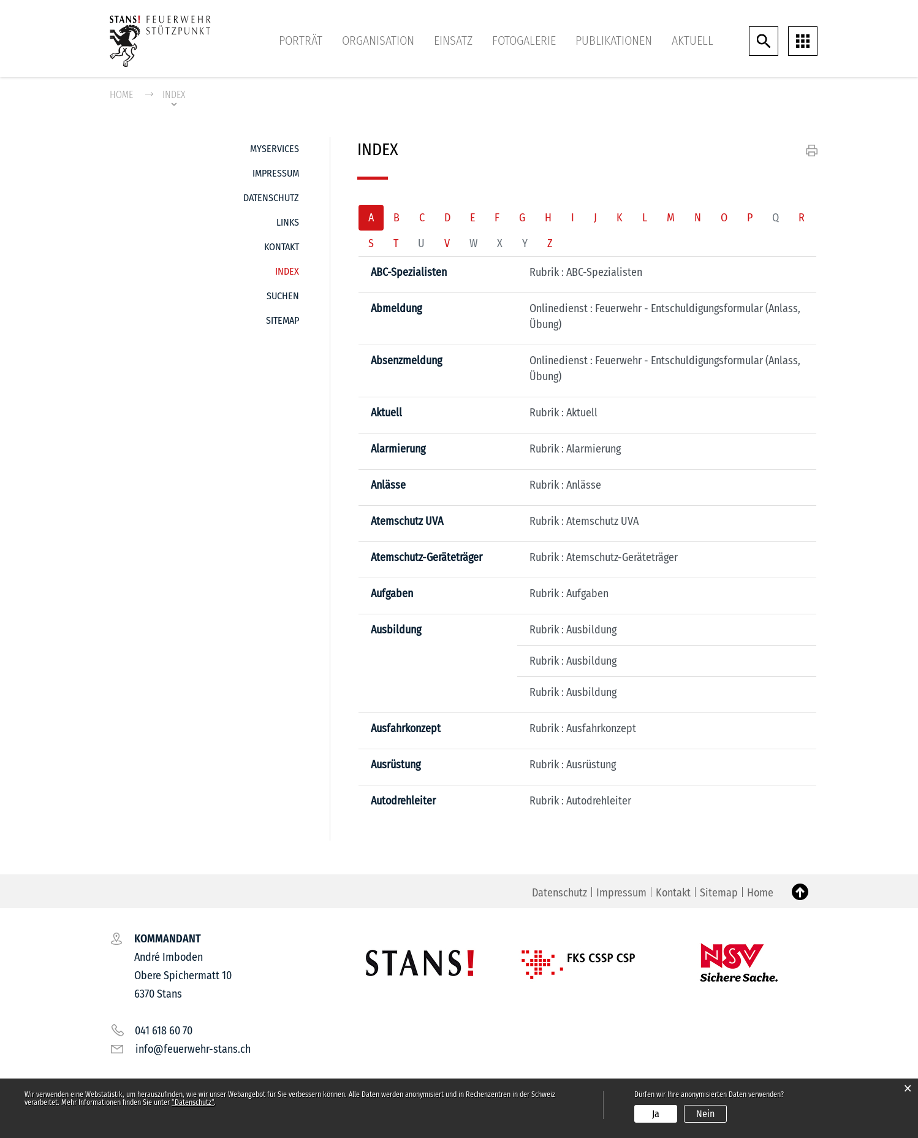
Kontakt (281, 247)
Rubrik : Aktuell (563, 412)
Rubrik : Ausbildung (572, 629)
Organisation (378, 40)
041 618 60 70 (163, 1030)
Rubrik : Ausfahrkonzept (582, 728)
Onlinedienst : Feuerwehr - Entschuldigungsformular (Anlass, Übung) (664, 316)
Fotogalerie (524, 40)
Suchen (283, 296)
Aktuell (692, 40)
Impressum (275, 173)
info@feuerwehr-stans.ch (193, 1049)
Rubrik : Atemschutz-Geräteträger (603, 557)
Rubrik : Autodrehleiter (580, 801)
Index (287, 268)
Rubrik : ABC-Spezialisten (585, 272)
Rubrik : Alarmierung (575, 449)
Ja (655, 1114)
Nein (705, 1114)
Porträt (300, 40)
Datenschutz (271, 198)
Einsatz (453, 40)
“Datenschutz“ (193, 1102)
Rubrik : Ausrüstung (572, 764)
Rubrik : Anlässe (565, 485)
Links (287, 222)
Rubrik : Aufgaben (569, 593)
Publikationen (613, 40)
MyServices (274, 149)
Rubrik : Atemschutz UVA (584, 521)
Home (121, 95)
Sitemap (282, 320)
